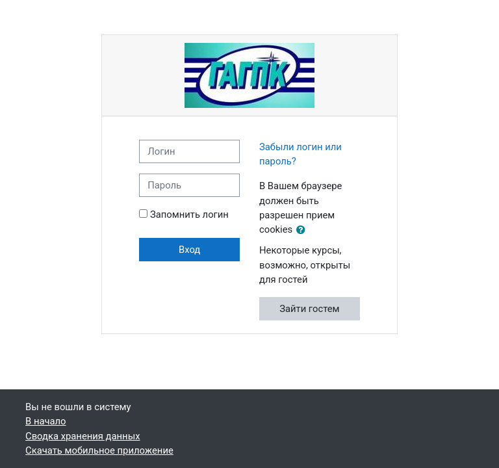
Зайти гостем (309, 309)
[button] (303, 230)
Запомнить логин (189, 214)
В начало (45, 421)
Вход (189, 249)
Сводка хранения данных (82, 436)
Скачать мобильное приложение (99, 450)
